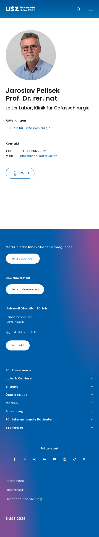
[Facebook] (14, 459)
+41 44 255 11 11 (24, 332)
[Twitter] (24, 459)
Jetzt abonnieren (25, 289)
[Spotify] (84, 459)
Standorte (49, 428)
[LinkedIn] (44, 459)
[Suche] (78, 9)
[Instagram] (64, 459)
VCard (23, 173)
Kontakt (17, 345)
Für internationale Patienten (49, 420)
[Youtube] (54, 459)
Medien (49, 403)
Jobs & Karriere (49, 378)
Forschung (49, 411)
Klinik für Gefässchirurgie (30, 128)
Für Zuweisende (49, 370)
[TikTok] (74, 459)
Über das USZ (49, 395)
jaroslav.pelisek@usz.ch (38, 156)
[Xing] (34, 459)
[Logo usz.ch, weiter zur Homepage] (20, 9)
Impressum (15, 481)
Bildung (49, 387)
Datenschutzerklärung (24, 499)
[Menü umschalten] (90, 9)
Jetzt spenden (22, 258)
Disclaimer (14, 490)
